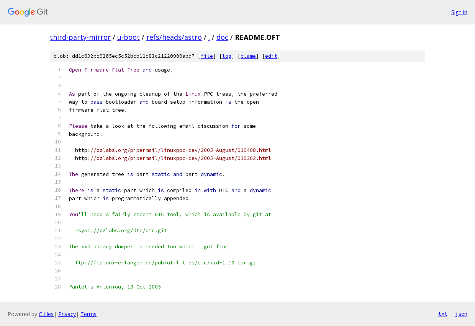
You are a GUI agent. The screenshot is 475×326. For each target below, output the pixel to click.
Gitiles (46, 314)
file (207, 56)
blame (248, 56)
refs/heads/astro (174, 37)
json (461, 313)
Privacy (67, 314)
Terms (88, 314)
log (226, 56)
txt (442, 313)
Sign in (459, 12)
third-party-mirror (80, 37)
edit (271, 56)
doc (222, 37)
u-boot (128, 37)
